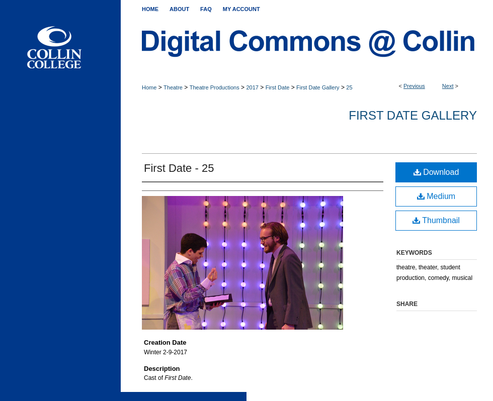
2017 (252, 87)
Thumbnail (436, 220)
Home (149, 87)
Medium (436, 196)
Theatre (173, 87)
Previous (414, 86)
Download (436, 172)
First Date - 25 (179, 168)
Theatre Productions (214, 87)
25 (349, 87)
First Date (278, 87)
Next (448, 86)
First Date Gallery (318, 87)
